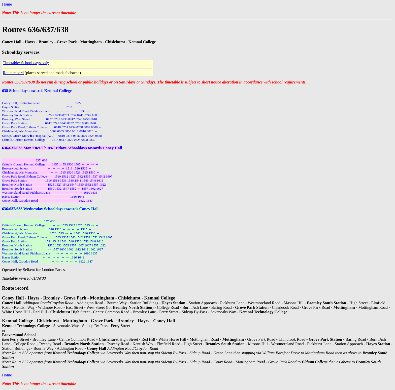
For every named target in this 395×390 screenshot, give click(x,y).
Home (7, 4)
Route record (13, 73)
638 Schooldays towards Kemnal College (37, 91)
